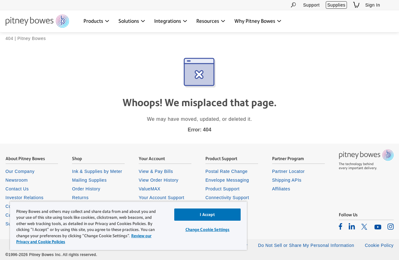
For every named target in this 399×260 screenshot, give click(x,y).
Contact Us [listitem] (17, 188)
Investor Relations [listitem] (25, 197)
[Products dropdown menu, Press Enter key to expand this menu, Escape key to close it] (96, 21)
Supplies (336, 4)
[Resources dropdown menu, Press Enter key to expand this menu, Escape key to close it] (210, 21)
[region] (128, 225)
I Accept (207, 214)
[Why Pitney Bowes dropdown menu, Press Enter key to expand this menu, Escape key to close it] (258, 21)
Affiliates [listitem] (281, 188)
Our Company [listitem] (20, 171)
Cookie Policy (379, 245)
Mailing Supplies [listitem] (89, 180)
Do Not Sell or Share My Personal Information (306, 245)
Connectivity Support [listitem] (227, 197)
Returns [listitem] (80, 197)
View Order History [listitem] (158, 180)
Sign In (372, 4)
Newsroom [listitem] (17, 180)
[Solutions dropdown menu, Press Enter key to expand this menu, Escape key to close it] (131, 21)
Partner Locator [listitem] (288, 171)
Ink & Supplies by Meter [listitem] (97, 171)
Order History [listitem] (86, 188)
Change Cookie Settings (207, 229)
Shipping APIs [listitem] (286, 180)
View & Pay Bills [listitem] (156, 171)
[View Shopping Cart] (356, 4)
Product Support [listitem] (222, 188)
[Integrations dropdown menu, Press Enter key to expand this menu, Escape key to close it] (170, 21)
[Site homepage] (37, 21)
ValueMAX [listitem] (150, 188)
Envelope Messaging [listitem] (227, 180)
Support (311, 4)
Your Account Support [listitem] (161, 197)
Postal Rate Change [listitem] (226, 171)
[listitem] (340, 226)
